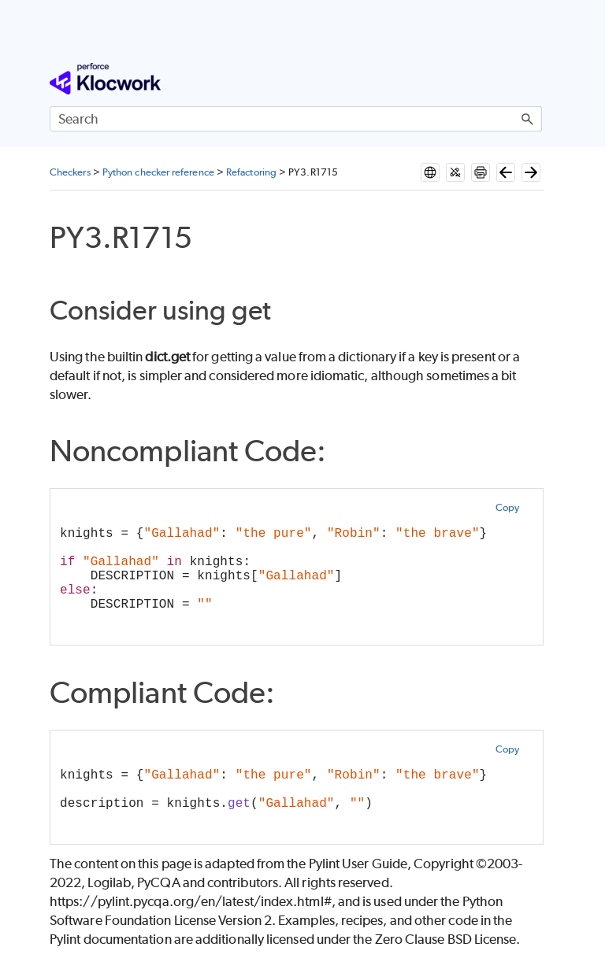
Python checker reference (158, 172)
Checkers (70, 172)
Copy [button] (507, 507)
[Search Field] (296, 118)
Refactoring (251, 172)
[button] (528, 118)
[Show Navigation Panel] (533, 79)
